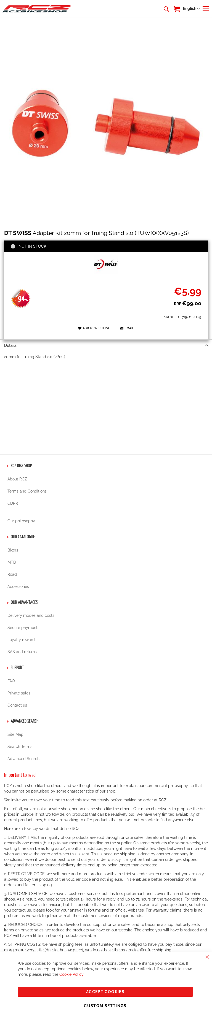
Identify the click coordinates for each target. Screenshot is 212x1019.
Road (12, 574)
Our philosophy (21, 521)
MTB (11, 562)
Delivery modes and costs (30, 615)
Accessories (18, 586)
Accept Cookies (105, 992)
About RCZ (17, 479)
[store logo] (36, 8)
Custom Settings (105, 1006)
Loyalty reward (21, 639)
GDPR (12, 503)
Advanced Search (23, 758)
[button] (191, 9)
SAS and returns (22, 652)
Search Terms (19, 746)
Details (10, 345)
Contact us (17, 705)
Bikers (12, 550)
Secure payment (22, 627)
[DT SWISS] (106, 273)
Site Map (15, 734)
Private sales (18, 693)
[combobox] (165, 8)
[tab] (106, 345)
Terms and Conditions (27, 491)
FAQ (11, 681)
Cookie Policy (71, 974)
